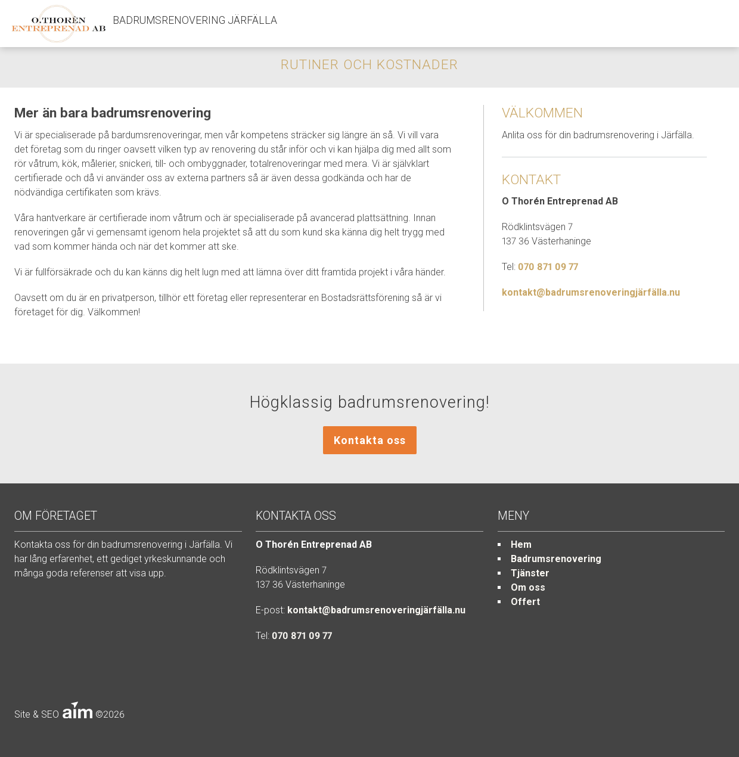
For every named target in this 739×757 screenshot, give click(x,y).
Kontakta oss (370, 440)
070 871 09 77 (548, 266)
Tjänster (530, 573)
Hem (521, 544)
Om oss (528, 587)
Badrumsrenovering (556, 558)
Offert (525, 601)
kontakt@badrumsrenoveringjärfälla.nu (591, 292)
